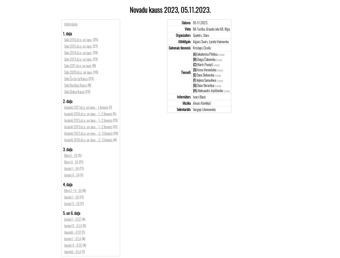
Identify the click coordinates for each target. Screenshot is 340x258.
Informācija (70, 24)
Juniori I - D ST (72, 219)
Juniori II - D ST (73, 245)
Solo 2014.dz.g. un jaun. (78, 52)
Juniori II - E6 (72, 203)
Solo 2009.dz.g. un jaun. (78, 72)
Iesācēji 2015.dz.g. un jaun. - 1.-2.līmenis (88, 120)
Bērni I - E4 (70, 155)
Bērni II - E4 (71, 162)
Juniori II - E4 (72, 175)
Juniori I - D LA (72, 238)
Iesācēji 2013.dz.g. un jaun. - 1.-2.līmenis (88, 126)
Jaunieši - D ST (72, 232)
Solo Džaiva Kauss (74, 91)
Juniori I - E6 (71, 197)
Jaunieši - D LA (72, 251)
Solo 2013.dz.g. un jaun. (78, 59)
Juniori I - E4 (71, 168)
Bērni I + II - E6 (73, 190)
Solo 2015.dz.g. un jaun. (78, 46)
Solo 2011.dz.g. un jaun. (78, 65)
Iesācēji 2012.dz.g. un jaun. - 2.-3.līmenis (88, 133)
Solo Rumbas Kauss (75, 85)
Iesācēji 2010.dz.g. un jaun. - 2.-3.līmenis (88, 139)
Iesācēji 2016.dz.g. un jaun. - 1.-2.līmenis (88, 113)
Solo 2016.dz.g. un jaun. (78, 39)
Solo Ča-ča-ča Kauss (76, 78)
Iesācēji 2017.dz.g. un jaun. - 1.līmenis (86, 107)
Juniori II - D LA (73, 225)
